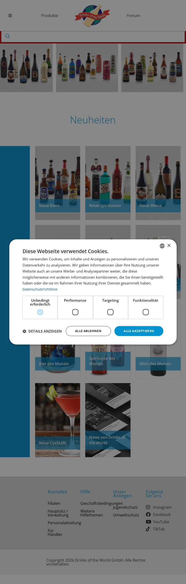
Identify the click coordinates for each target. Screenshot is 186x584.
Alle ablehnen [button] (84, 326)
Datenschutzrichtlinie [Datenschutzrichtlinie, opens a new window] (40, 284)
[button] (42, 339)
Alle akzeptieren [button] (137, 326)
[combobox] (162, 241)
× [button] (169, 241)
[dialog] (93, 292)
